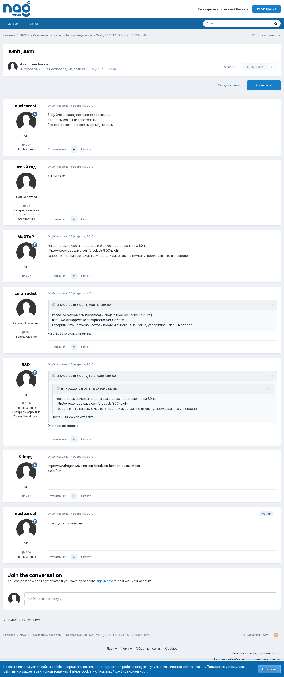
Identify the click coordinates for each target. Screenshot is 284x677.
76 (26, 205)
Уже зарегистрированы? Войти (223, 9)
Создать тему (229, 85)
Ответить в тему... (44, 599)
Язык (112, 648)
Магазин (13, 23)
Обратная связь (148, 648)
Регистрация (266, 9)
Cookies (171, 648)
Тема (126, 648)
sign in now (105, 581)
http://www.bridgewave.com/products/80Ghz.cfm (84, 250)
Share (230, 66)
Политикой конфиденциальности (123, 671)
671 (26, 332)
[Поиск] (225, 23)
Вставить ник (57, 149)
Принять (269, 669)
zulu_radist (26, 293)
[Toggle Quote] (54, 305)
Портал (33, 23)
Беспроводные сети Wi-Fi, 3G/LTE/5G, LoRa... (83, 69)
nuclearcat (40, 64)
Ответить (264, 85)
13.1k (26, 403)
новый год (25, 167)
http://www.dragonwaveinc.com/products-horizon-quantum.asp (94, 466)
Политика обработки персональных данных (247, 659)
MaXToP (25, 236)
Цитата (86, 149)
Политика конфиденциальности (256, 653)
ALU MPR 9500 (59, 176)
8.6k (26, 144)
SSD (26, 364)
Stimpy (26, 456)
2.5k (26, 495)
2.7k (26, 275)
